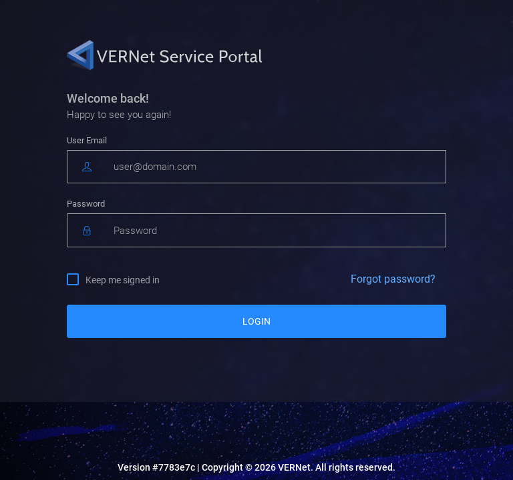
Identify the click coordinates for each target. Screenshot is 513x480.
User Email (87, 140)
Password (86, 203)
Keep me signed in (123, 279)
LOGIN (256, 321)
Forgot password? (393, 279)
